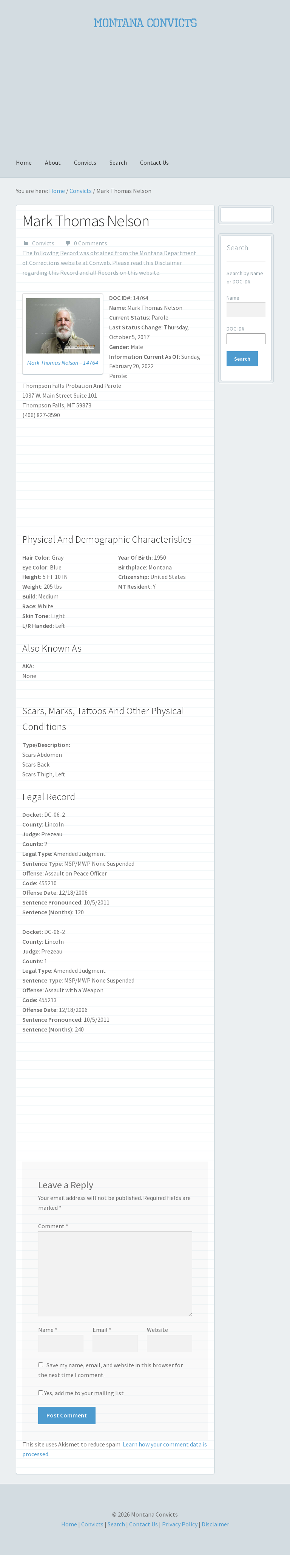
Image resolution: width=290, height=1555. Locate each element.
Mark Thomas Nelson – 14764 (62, 362)
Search (118, 162)
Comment (53, 1226)
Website (157, 1329)
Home (24, 162)
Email (102, 1329)
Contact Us (154, 162)
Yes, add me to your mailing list (81, 1393)
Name (47, 1329)
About (53, 162)
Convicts (85, 162)
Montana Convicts (145, 23)
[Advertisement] (145, 89)
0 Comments (90, 243)
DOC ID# (235, 328)
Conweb (99, 262)
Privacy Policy (179, 1524)
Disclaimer (168, 262)
